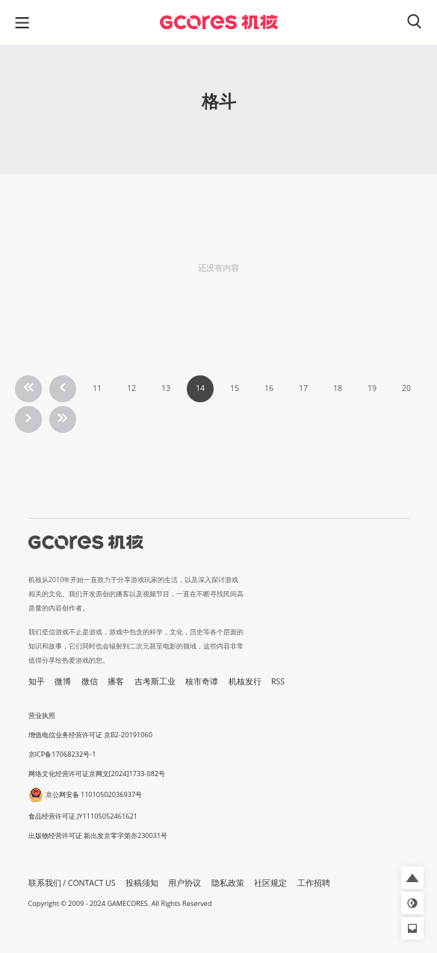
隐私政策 (227, 883)
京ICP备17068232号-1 (62, 754)
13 (165, 388)
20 (406, 388)
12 (131, 388)
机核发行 (245, 681)
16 (268, 388)
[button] (412, 877)
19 (372, 388)
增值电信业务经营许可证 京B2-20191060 (90, 735)
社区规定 (270, 883)
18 (337, 388)
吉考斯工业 (155, 681)
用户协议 (184, 883)
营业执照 (41, 715)
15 (234, 388)
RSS (278, 681)
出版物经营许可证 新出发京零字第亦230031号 (98, 835)
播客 (116, 681)
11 (97, 388)
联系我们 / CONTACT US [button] (72, 883)
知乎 (36, 681)
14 (200, 388)
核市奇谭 (201, 681)
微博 (63, 681)
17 (303, 388)
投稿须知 (141, 883)
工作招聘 (313, 883)
